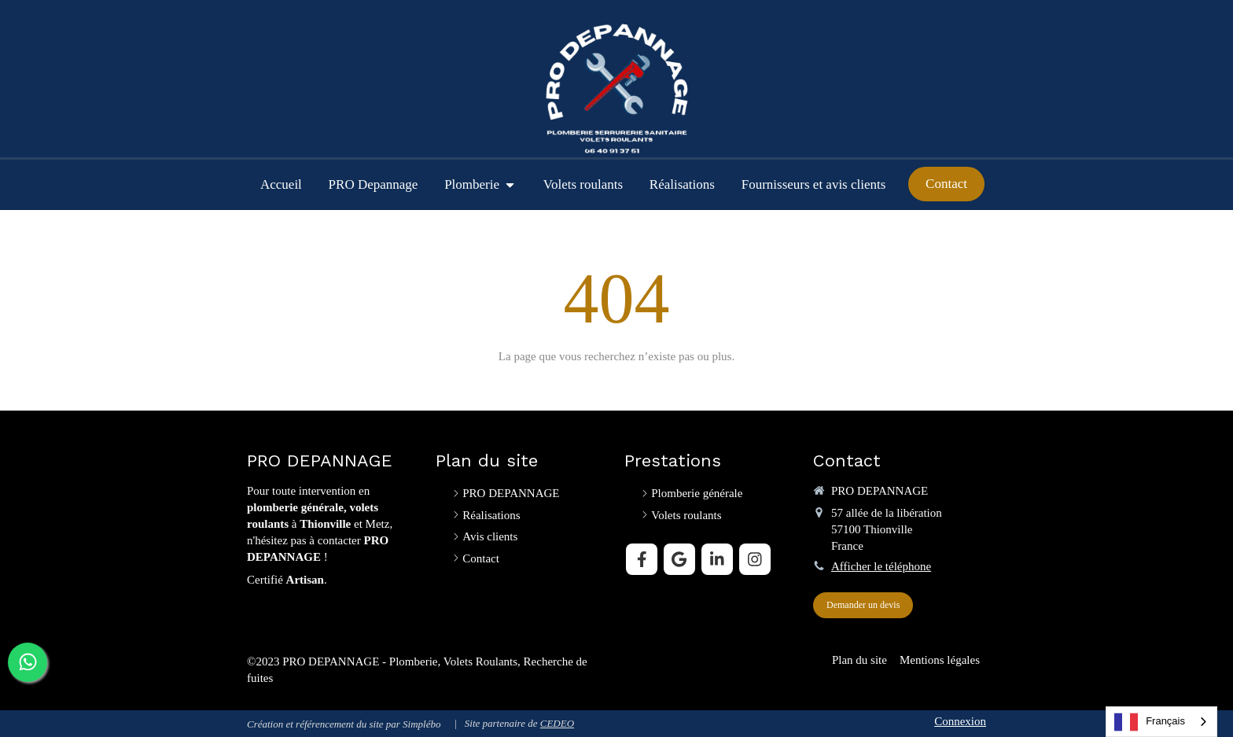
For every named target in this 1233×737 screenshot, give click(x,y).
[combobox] (1161, 721)
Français (1149, 722)
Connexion (960, 721)
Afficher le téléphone (881, 566)
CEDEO (557, 723)
